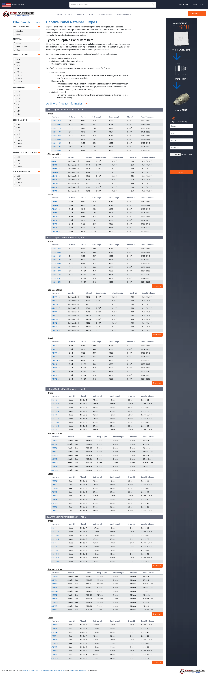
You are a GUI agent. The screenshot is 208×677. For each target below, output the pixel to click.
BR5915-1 (55, 547)
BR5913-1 (55, 415)
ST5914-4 (54, 636)
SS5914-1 (54, 576)
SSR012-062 (55, 316)
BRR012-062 (56, 267)
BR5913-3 (55, 422)
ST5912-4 (54, 492)
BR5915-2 (55, 550)
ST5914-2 (54, 629)
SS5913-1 (54, 455)
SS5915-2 (54, 599)
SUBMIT (181, 172)
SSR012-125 (55, 323)
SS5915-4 (54, 606)
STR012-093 (55, 368)
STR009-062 (55, 202)
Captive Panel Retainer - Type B (72, 22)
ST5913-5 (54, 511)
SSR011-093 (55, 301)
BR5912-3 (55, 407)
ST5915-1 (54, 643)
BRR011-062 (56, 249)
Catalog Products (64, 14)
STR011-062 (55, 346)
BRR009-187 (56, 132)
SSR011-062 (55, 297)
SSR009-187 (55, 172)
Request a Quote (198, 13)
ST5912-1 (54, 481)
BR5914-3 (55, 535)
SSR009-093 (55, 165)
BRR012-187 (56, 278)
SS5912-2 (54, 444)
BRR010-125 (56, 143)
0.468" (17, 114)
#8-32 (17, 65)
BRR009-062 (56, 121)
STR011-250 (55, 360)
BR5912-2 (55, 404)
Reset (38, 22)
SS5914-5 (54, 591)
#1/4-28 (18, 81)
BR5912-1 (55, 400)
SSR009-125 (55, 169)
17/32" (17, 179)
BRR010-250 (56, 150)
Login (195, 5)
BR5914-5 (55, 543)
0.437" (17, 111)
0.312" (17, 104)
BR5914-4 (55, 539)
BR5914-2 (55, 532)
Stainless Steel (20, 47)
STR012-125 (55, 372)
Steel (17, 50)
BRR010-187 (56, 147)
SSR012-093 (55, 319)
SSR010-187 (55, 187)
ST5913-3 (54, 503)
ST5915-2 (54, 647)
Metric (17, 34)
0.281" (17, 101)
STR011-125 (55, 353)
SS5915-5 (54, 610)
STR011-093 (55, 349)
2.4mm (18, 143)
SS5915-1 (54, 595)
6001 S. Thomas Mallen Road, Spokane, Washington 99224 (47, 670)
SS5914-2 (54, 580)
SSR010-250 (55, 191)
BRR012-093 (56, 271)
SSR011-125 (55, 304)
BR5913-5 (55, 430)
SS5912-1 (54, 440)
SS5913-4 (54, 466)
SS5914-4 (54, 588)
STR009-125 (55, 209)
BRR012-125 (56, 275)
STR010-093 (55, 220)
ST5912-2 (54, 485)
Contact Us (183, 5)
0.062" (17, 124)
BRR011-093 (56, 252)
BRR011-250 (56, 263)
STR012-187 (55, 375)
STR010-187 (55, 228)
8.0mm (18, 182)
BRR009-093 (56, 124)
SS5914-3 (54, 584)
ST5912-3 (54, 488)
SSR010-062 (55, 176)
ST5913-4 (54, 507)
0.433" (17, 160)
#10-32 (17, 72)
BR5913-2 (55, 419)
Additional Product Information (65, 104)
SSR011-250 (55, 312)
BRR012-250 (56, 282)
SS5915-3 (54, 602)
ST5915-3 (54, 651)
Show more (157, 286)
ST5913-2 (54, 499)
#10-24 (17, 69)
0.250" (17, 98)
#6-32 (17, 62)
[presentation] (181, 165)
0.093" (17, 128)
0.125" (17, 92)
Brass (17, 43)
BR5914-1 (55, 528)
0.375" (17, 108)
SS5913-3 (54, 463)
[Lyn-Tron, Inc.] (18, 14)
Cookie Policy (26, 670)
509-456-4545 (82, 670)
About (91, 14)
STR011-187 (55, 357)
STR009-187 (55, 213)
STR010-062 (55, 216)
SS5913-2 (54, 459)
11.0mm (18, 163)
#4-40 (17, 59)
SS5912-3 (54, 448)
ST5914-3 (54, 632)
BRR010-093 (56, 139)
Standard (18, 31)
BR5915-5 (55, 561)
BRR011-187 (56, 260)
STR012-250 (55, 379)
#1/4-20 (18, 78)
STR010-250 (55, 231)
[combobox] (112, 5)
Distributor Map (105, 14)
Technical (80, 14)
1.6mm (18, 140)
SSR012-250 (55, 330)
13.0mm (18, 185)
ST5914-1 (54, 625)
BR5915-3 (55, 554)
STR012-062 (55, 364)
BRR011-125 (56, 256)
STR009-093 (55, 205)
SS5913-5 (54, 470)
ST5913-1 (54, 496)
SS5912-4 (54, 452)
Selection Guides (124, 14)
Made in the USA (18, 5)
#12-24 (17, 75)
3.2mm (18, 147)
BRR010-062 (56, 136)
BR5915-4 (55, 558)
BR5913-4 (55, 426)
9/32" (17, 176)
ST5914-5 (54, 640)
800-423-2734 (73, 670)
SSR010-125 (55, 183)
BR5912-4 (55, 411)
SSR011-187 (55, 308)
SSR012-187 (55, 327)
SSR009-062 (55, 161)
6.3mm (18, 167)
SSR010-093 (55, 180)
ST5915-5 (54, 658)
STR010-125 (55, 224)
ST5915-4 (54, 655)
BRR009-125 (56, 128)
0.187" (17, 95)
